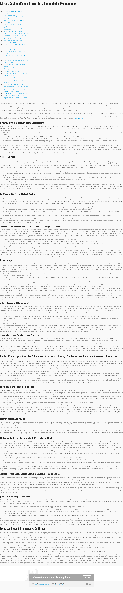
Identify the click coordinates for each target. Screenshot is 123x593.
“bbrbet (6, 88)
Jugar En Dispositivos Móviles (13, 39)
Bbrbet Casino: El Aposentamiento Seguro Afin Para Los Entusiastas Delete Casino (16, 46)
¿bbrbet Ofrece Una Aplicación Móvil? (15, 49)
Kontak (87, 577)
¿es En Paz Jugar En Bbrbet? (13, 79)
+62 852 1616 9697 (59, 584)
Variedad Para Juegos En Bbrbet (14, 37)
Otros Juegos (8, 22)
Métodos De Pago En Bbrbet (13, 77)
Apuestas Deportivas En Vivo (13, 71)
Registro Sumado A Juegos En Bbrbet (16, 93)
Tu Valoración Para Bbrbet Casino (14, 17)
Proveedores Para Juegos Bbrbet (14, 95)
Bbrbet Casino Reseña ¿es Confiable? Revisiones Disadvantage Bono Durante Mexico (16, 57)
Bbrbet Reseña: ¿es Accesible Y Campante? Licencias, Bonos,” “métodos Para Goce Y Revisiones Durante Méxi (16, 33)
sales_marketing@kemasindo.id (42, 584)
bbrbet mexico (79, 118)
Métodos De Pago (9, 15)
